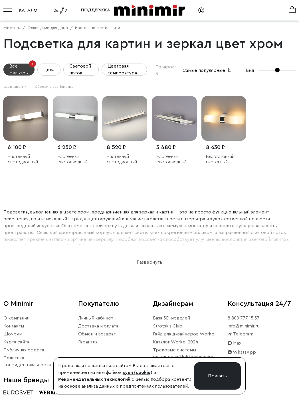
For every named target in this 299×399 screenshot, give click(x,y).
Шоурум (12, 334)
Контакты (13, 326)
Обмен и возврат (97, 334)
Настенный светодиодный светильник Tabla (173, 159)
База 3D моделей (171, 318)
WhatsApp (242, 352)
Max (234, 343)
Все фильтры (22, 69)
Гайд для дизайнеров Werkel (184, 334)
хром (20, 86)
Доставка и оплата (98, 326)
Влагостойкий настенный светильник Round (220, 159)
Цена (48, 69)
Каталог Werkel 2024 (175, 342)
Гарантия (88, 342)
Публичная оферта (23, 350)
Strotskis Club (167, 326)
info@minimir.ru (243, 326)
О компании (16, 318)
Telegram (240, 334)
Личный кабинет (95, 318)
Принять (217, 376)
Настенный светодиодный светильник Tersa (124, 159)
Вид (250, 70)
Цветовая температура (122, 69)
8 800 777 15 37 (244, 318)
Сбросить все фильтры (54, 86)
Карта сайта (16, 342)
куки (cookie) (137, 372)
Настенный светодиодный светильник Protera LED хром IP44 (23, 159)
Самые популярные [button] (207, 70)
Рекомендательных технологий (94, 379)
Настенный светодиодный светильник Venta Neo (72, 159)
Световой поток (80, 69)
